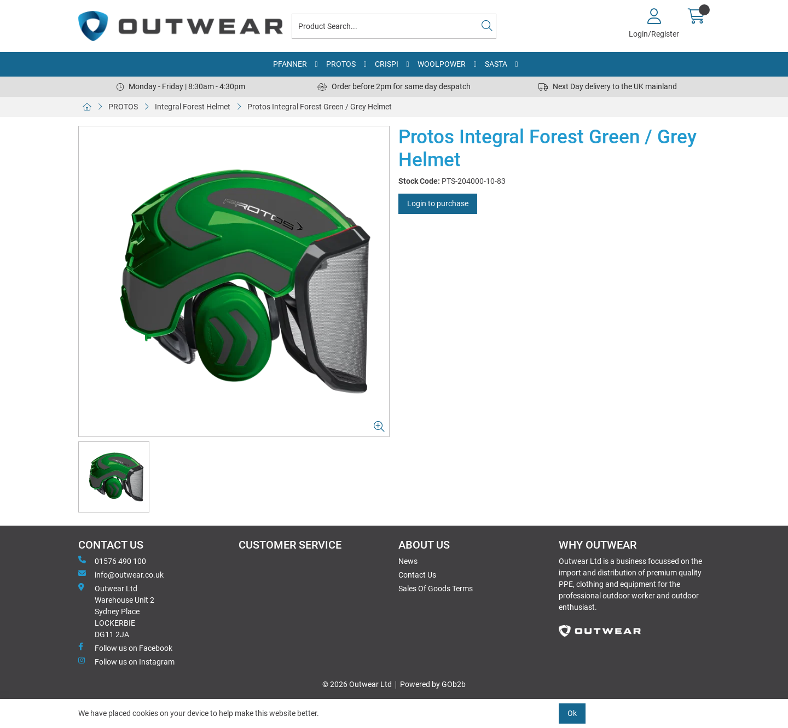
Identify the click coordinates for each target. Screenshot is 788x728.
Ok (572, 713)
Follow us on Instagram (126, 661)
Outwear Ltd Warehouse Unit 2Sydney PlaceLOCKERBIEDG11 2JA (116, 611)
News (408, 561)
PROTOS (341, 64)
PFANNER (290, 64)
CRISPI (386, 64)
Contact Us (417, 574)
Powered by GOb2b (433, 684)
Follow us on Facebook (125, 648)
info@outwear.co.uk (121, 574)
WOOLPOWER (442, 64)
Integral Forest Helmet (192, 106)
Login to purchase (437, 203)
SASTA (496, 64)
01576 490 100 (112, 561)
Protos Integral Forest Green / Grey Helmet (319, 106)
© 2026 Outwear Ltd (357, 684)
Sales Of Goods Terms (435, 588)
